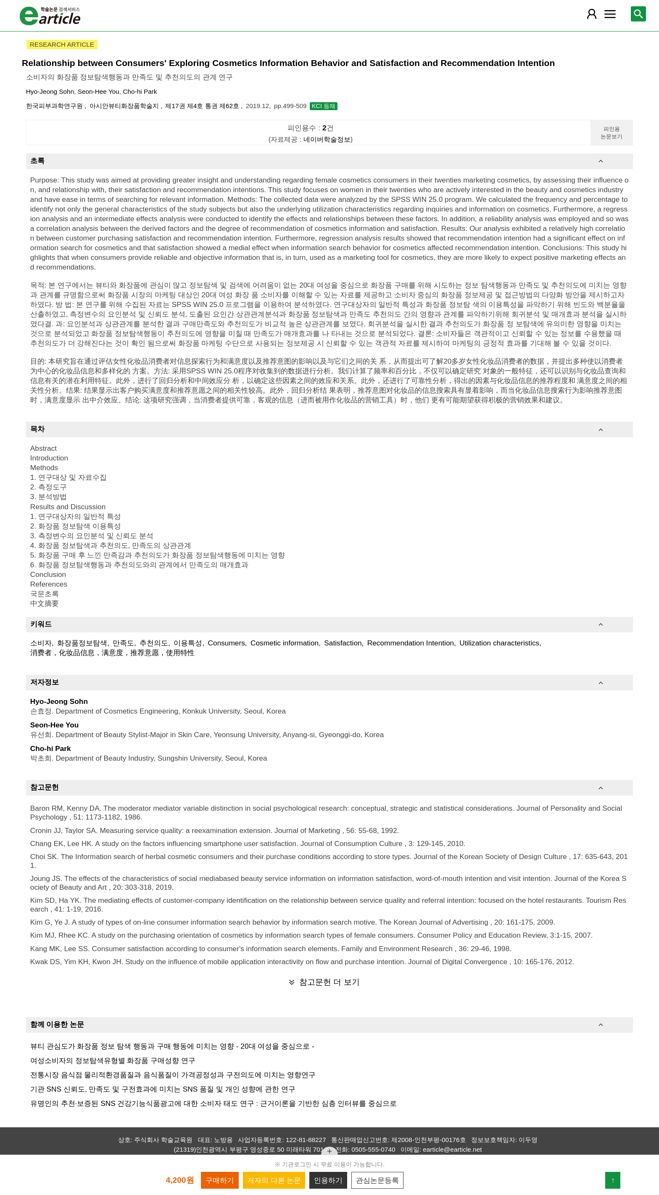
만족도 (123, 643)
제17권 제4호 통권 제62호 (203, 105)
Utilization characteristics (499, 643)
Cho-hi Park (140, 91)
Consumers (226, 643)
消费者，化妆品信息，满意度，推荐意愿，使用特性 (112, 652)
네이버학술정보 (327, 139)
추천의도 (154, 643)
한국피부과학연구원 (55, 105)
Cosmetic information (284, 643)
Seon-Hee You (98, 91)
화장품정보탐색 (82, 643)
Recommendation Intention (410, 643)
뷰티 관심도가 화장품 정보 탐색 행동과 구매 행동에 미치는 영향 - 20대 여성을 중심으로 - (172, 1046)
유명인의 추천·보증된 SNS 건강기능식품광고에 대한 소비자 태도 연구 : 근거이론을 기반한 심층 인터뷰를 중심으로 (213, 1103)
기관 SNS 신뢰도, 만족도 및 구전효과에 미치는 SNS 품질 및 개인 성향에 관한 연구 (162, 1089)
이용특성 (188, 643)
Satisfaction (342, 643)
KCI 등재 (323, 106)
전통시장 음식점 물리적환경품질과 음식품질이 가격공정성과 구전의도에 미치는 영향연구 (173, 1075)
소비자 (41, 643)
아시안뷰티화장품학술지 (125, 105)
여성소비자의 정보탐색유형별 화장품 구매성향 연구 (112, 1060)
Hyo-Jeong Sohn (50, 91)
